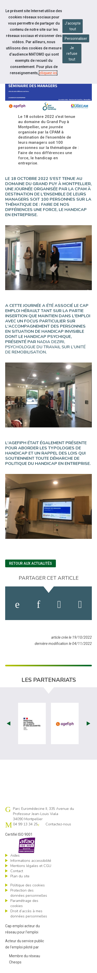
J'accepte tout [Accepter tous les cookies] (73, 26)
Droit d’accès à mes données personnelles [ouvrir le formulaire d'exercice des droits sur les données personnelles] (28, 914)
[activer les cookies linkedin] (38, 604)
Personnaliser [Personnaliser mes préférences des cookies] (76, 38)
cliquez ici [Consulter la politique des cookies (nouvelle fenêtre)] (48, 73)
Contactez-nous (58, 824)
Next (88, 723)
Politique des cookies (27, 885)
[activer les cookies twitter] (59, 604)
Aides (15, 855)
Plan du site (19, 876)
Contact (16, 871)
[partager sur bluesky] (80, 604)
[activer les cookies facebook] (17, 604)
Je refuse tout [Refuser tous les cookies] (71, 53)
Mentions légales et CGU (30, 865)
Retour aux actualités (30, 563)
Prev (8, 723)
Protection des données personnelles (28, 893)
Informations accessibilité (30, 860)
